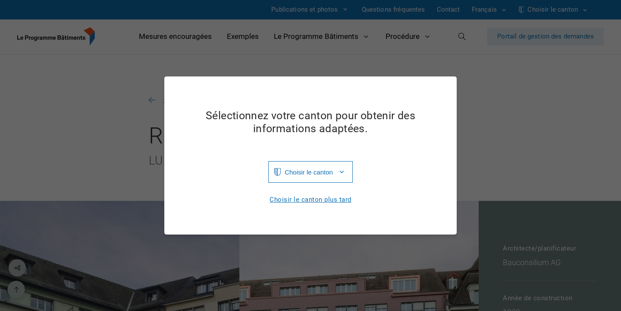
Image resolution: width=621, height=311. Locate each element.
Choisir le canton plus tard (310, 200)
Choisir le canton (309, 172)
